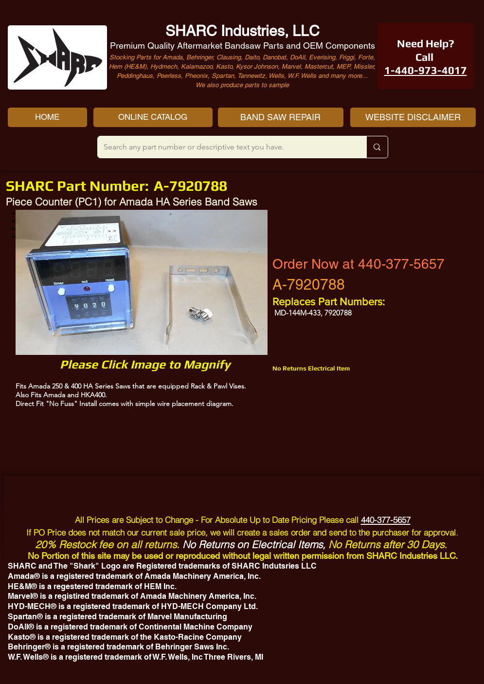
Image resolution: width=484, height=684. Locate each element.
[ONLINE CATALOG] (153, 117)
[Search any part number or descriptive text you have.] (225, 147)
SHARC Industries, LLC (242, 30)
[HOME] (47, 117)
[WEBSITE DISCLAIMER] (413, 117)
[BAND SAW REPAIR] (280, 117)
